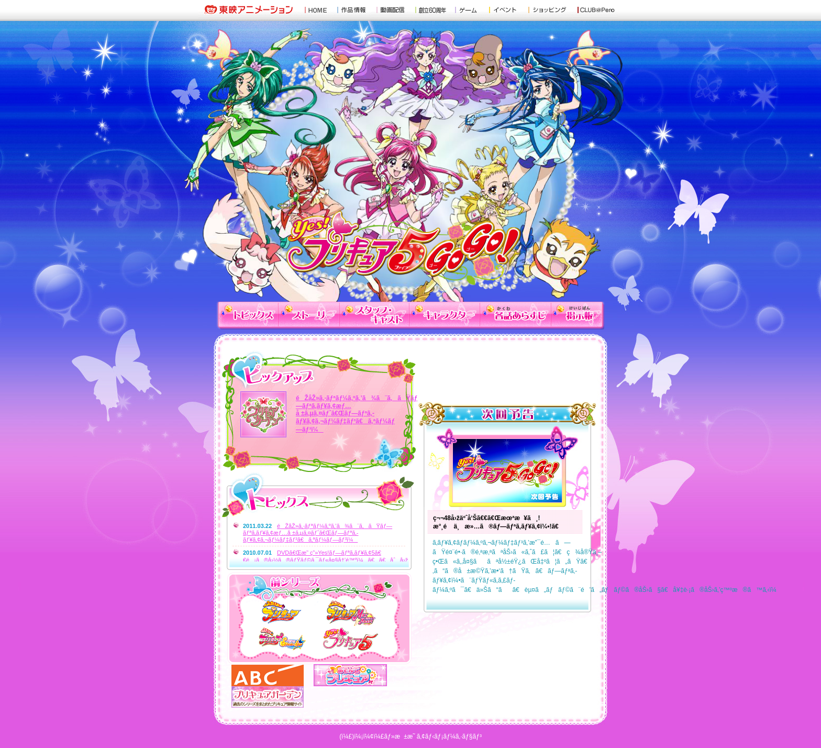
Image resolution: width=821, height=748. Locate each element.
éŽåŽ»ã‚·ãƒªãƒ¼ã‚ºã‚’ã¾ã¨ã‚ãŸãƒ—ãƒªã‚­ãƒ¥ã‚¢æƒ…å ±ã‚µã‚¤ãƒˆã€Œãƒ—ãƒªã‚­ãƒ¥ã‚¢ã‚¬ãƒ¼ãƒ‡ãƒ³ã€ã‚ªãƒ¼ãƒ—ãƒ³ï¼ (356, 413)
